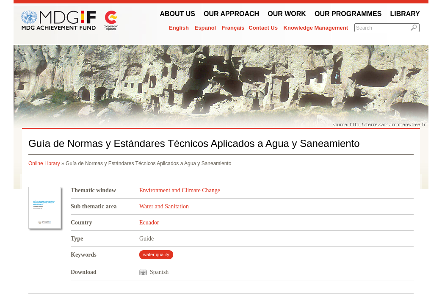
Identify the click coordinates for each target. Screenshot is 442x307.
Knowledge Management (316, 28)
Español (205, 28)
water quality (156, 254)
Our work (287, 13)
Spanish (159, 272)
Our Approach (231, 13)
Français (233, 28)
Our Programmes (348, 13)
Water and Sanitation (164, 206)
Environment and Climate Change (179, 190)
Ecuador (149, 222)
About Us (177, 13)
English (179, 28)
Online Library (44, 163)
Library (405, 13)
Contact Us (263, 28)
